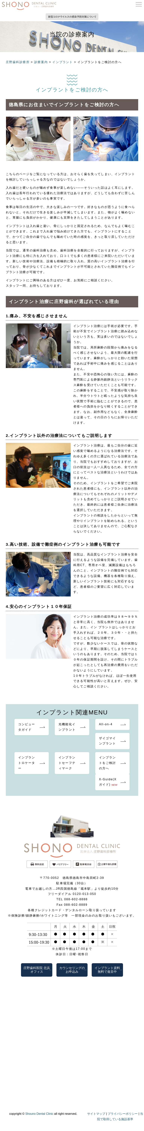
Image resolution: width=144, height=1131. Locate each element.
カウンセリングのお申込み (72, 969)
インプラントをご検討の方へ (107, 763)
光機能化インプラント (67, 727)
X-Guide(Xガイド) (108, 782)
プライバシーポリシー (123, 1113)
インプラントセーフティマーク (67, 763)
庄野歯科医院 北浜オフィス (36, 969)
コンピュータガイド (26, 727)
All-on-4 (105, 724)
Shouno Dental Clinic (39, 1113)
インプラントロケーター (26, 763)
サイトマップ (96, 1113)
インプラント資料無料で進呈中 (107, 969)
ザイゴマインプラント (107, 741)
